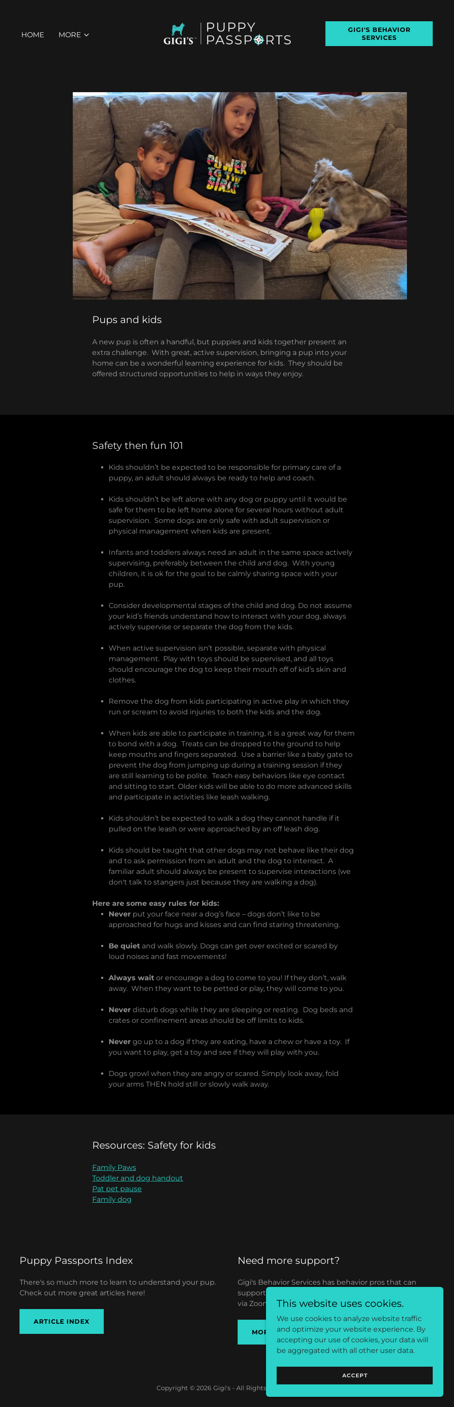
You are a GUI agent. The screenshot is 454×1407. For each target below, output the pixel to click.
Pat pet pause (117, 1189)
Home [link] (32, 35)
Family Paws (114, 1167)
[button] (74, 35)
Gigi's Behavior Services (379, 34)
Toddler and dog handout (137, 1178)
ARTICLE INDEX (62, 1321)
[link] (226, 33)
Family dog (112, 1199)
